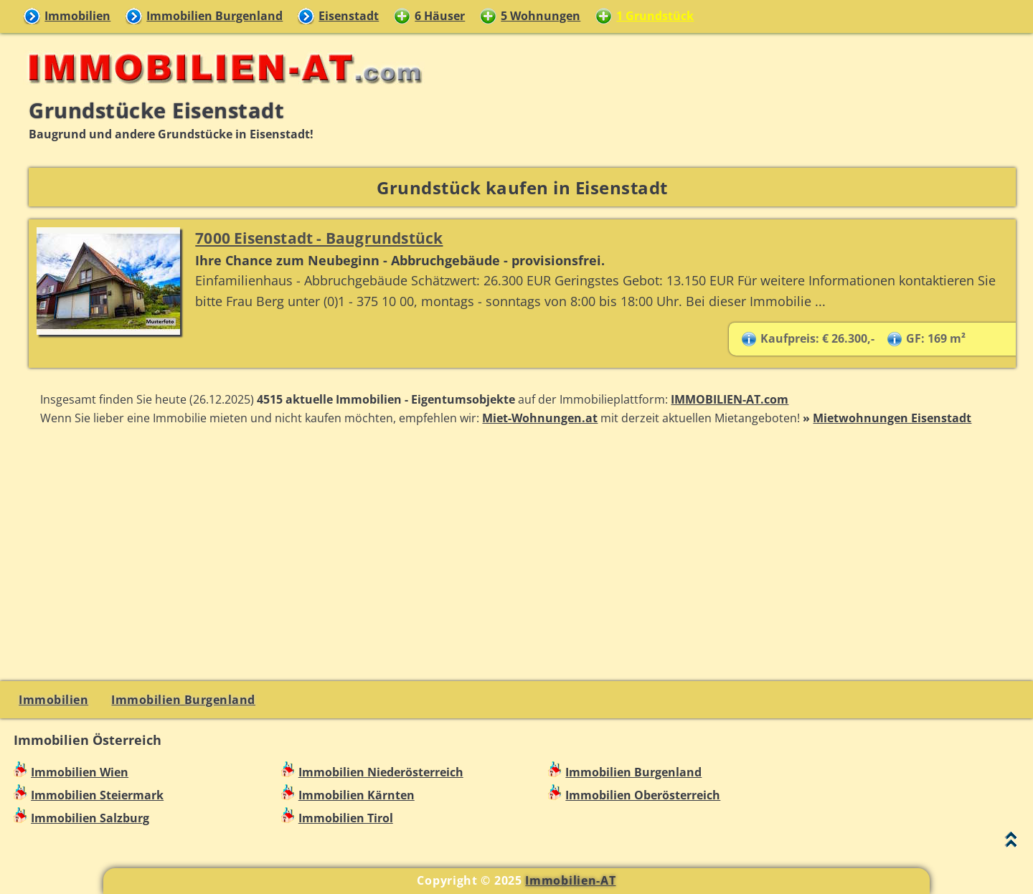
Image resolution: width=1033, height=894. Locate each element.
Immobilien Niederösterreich (380, 772)
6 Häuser (440, 16)
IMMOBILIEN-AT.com (729, 399)
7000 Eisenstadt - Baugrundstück (319, 237)
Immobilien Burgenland (214, 16)
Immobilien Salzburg (90, 818)
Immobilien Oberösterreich (642, 795)
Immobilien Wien (79, 772)
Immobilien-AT (570, 880)
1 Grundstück (655, 16)
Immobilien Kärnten (356, 795)
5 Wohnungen (540, 16)
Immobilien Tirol (345, 818)
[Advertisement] (522, 551)
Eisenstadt (349, 16)
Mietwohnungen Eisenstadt (892, 418)
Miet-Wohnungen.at (540, 418)
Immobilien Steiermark (97, 795)
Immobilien (77, 16)
